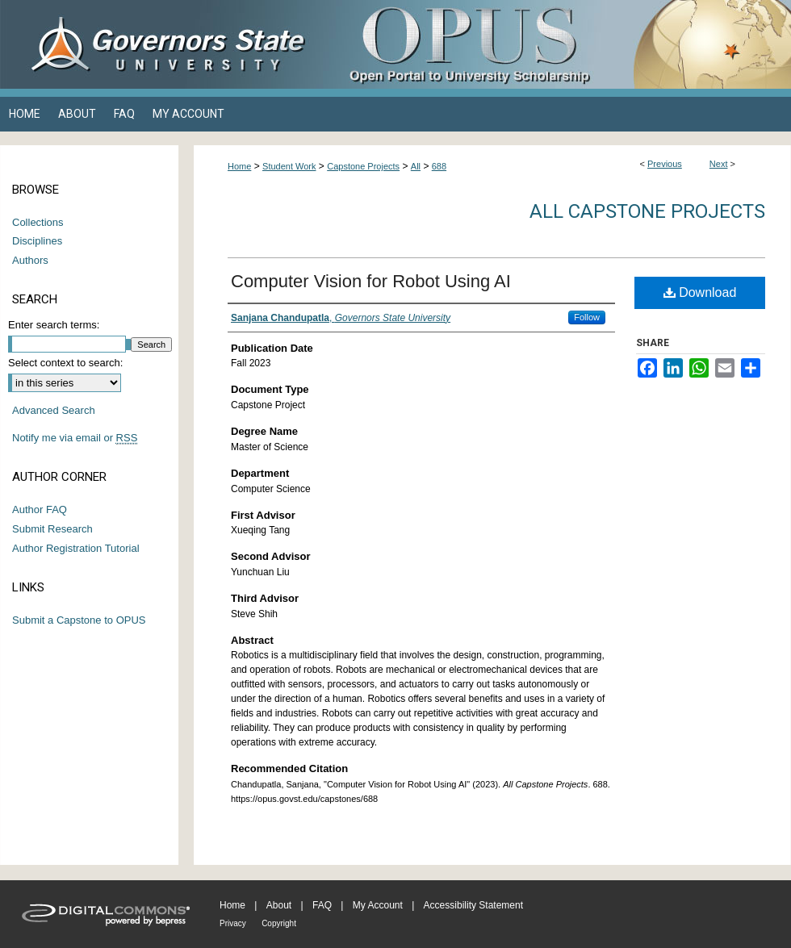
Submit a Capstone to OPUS (78, 620)
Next (718, 164)
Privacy (233, 923)
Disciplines (37, 241)
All (416, 166)
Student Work (289, 166)
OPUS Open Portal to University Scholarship (557, 44)
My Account (378, 905)
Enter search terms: (53, 325)
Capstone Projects (363, 166)
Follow (587, 317)
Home (239, 166)
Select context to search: (65, 363)
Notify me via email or (74, 438)
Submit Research (52, 529)
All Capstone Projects (647, 211)
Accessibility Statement (473, 905)
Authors (30, 260)
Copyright (279, 923)
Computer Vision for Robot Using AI (371, 281)
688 (439, 166)
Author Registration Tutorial (76, 548)
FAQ (322, 905)
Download (700, 292)
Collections (38, 222)
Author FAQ (39, 509)
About (278, 905)
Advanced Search (53, 410)
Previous (664, 164)
